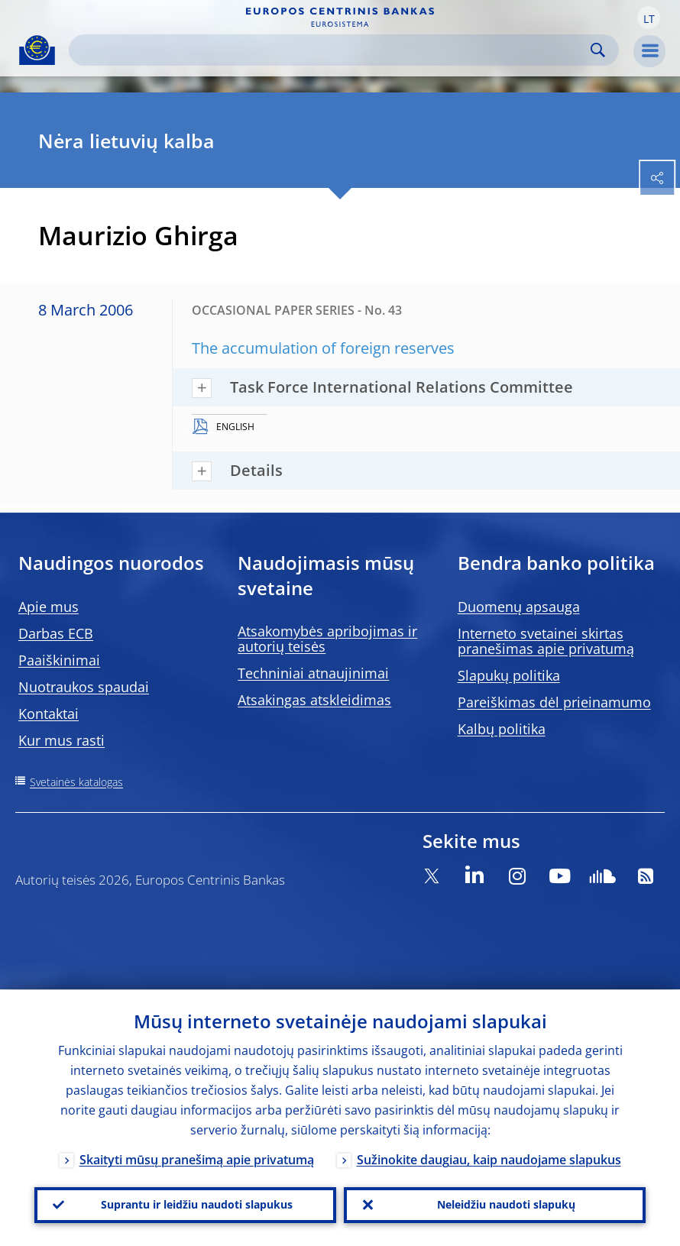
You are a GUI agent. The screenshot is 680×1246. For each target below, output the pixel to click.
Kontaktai (48, 713)
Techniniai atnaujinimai (313, 673)
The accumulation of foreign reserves (323, 348)
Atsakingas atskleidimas (314, 700)
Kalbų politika (502, 729)
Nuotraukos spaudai (83, 687)
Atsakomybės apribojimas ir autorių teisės (327, 638)
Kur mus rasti (61, 740)
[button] (648, 17)
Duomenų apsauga (519, 606)
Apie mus (48, 606)
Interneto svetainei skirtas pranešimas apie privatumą (546, 641)
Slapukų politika (509, 675)
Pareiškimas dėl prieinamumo (554, 702)
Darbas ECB (55, 633)
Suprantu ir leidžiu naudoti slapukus (197, 1204)
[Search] (331, 50)
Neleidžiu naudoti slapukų (506, 1204)
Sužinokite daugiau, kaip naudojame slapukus (489, 1159)
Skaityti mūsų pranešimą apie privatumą (196, 1159)
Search (597, 50)
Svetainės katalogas (76, 782)
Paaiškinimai (59, 660)
